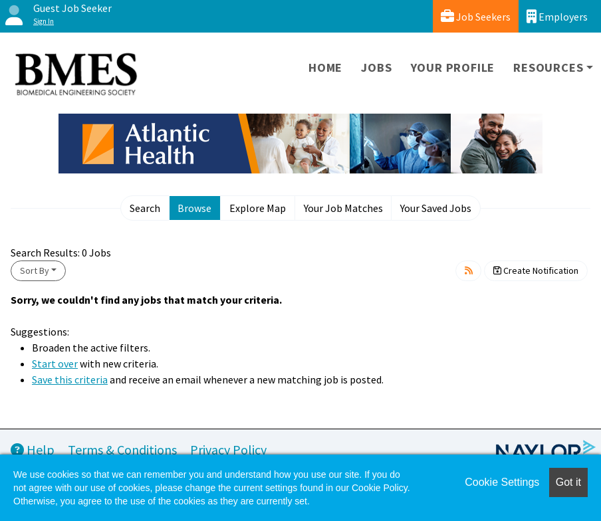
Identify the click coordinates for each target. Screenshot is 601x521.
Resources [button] (548, 67)
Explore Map (257, 208)
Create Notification (535, 270)
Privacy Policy (228, 449)
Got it (568, 482)
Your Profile (453, 67)
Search (145, 208)
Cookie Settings (502, 482)
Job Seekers (476, 16)
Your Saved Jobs (435, 208)
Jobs (376, 67)
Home (325, 67)
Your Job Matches (343, 208)
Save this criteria (70, 379)
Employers (557, 16)
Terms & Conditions (122, 449)
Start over (55, 363)
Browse (194, 208)
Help (33, 449)
